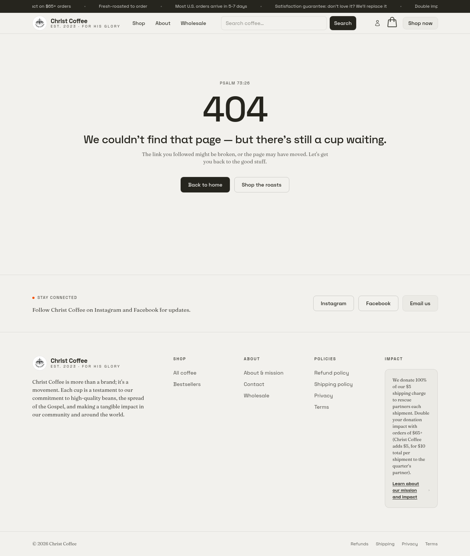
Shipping (385, 544)
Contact (254, 384)
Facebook (378, 303)
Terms (321, 407)
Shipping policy (333, 384)
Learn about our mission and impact (411, 490)
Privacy (323, 395)
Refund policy (331, 372)
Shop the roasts (262, 184)
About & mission (263, 372)
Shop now (420, 23)
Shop (139, 23)
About (162, 23)
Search (343, 23)
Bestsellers (187, 384)
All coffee (184, 372)
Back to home (205, 184)
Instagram (334, 303)
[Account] (377, 23)
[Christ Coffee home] (76, 23)
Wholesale (193, 23)
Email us (420, 303)
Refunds (360, 544)
